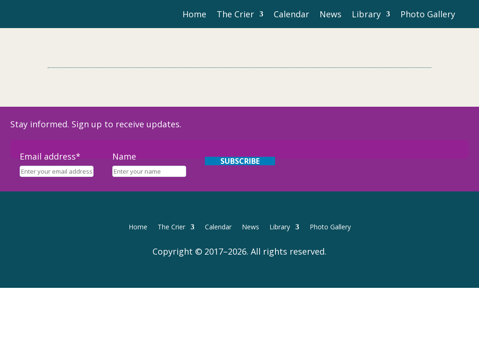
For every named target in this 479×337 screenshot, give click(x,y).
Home (194, 15)
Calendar (291, 15)
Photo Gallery (427, 15)
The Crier (235, 15)
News (330, 15)
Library (366, 15)
